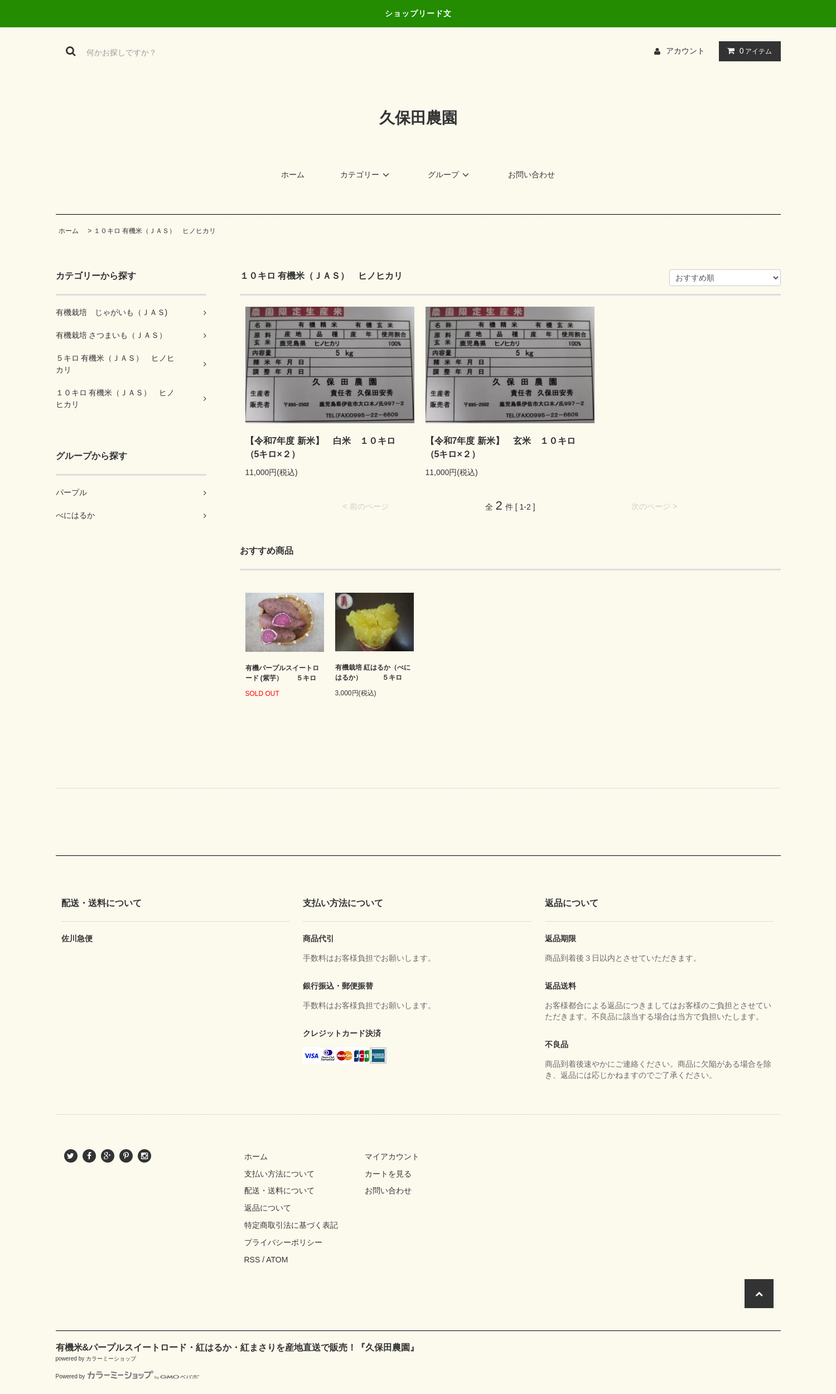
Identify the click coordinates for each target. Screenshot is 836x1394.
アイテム (747, 50)
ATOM (277, 1259)
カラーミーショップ (111, 1359)
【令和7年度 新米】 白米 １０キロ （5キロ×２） (324, 447)
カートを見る (388, 1173)
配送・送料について (279, 1190)
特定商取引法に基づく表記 (291, 1225)
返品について (267, 1207)
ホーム (293, 174)
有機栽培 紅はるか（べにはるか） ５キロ (372, 672)
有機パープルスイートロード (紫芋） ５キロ (282, 673)
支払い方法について (279, 1173)
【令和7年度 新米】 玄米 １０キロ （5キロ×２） (505, 447)
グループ (450, 174)
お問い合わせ (531, 174)
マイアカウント (392, 1156)
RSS (252, 1259)
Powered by (128, 1376)
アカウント (685, 50)
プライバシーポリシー (283, 1242)
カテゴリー (366, 174)
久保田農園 (418, 118)
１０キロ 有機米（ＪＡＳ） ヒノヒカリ (158, 231)
